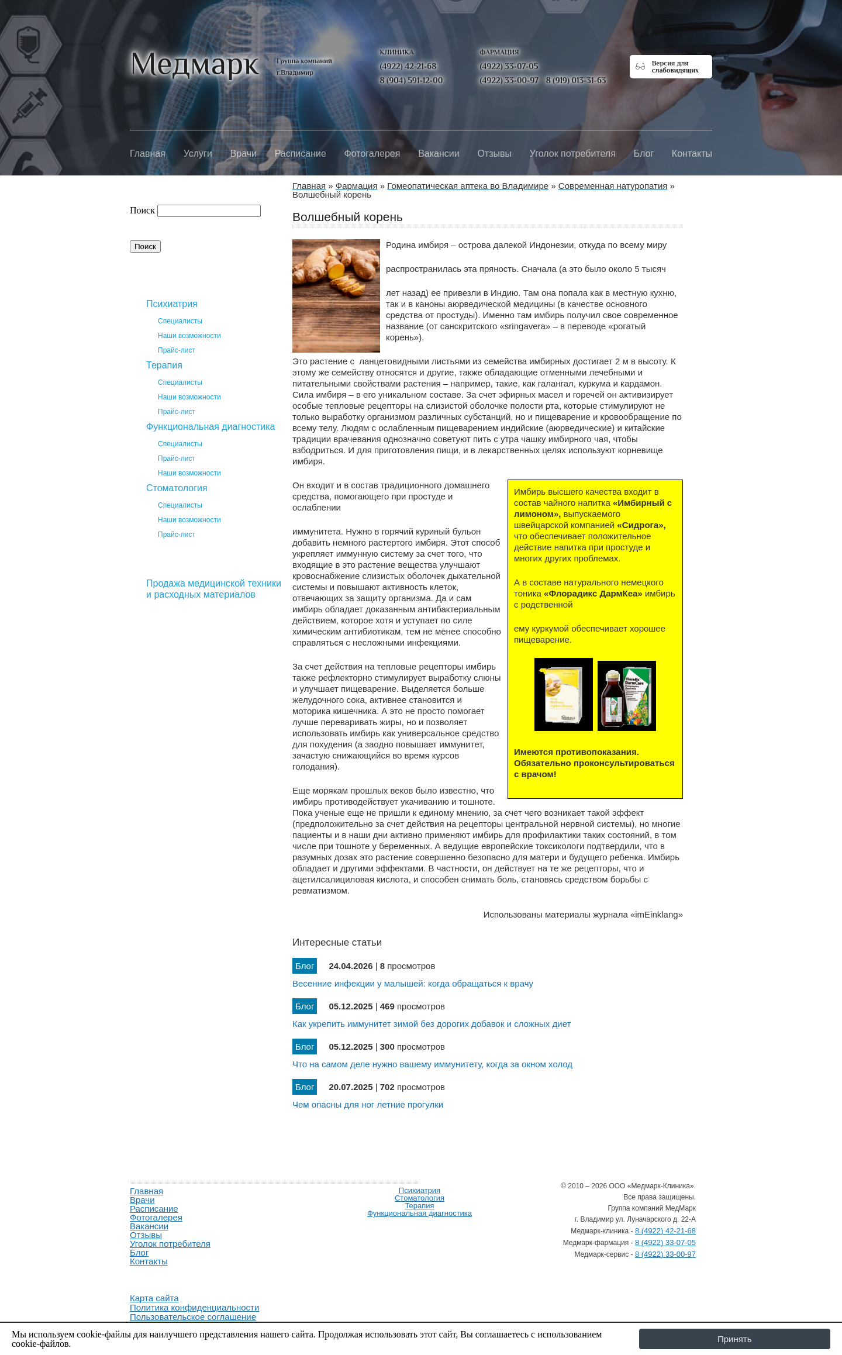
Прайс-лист (176, 350)
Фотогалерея (372, 153)
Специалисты (180, 321)
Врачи (243, 153)
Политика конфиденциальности (194, 1307)
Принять (734, 1339)
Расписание (300, 153)
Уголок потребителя (573, 153)
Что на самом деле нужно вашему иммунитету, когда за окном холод (432, 1064)
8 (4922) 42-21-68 (665, 1230)
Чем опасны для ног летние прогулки (367, 1104)
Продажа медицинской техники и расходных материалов (213, 588)
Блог (644, 153)
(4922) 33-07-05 (509, 66)
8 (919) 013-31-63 (576, 80)
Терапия (164, 365)
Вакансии (439, 153)
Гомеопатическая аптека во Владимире (206, 647)
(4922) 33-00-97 (509, 80)
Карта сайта (154, 1298)
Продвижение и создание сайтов (158, 1275)
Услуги (198, 153)
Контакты (692, 153)
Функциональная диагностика (210, 427)
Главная (147, 153)
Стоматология (177, 488)
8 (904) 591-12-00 (411, 80)
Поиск (142, 210)
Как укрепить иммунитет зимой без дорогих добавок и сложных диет (431, 1024)
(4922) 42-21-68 (408, 66)
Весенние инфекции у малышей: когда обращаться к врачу (412, 983)
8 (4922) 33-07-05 (665, 1242)
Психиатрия (172, 304)
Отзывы (494, 153)
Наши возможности (189, 336)
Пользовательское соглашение (193, 1317)
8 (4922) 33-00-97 (665, 1254)
